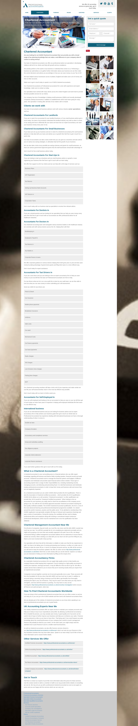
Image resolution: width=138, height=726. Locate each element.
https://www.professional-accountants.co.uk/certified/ (53, 656)
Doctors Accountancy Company (34, 718)
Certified (81, 12)
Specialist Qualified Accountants (33, 701)
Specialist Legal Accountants (33, 710)
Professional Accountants (31, 693)
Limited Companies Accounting (34, 716)
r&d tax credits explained (32, 712)
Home (26, 12)
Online (69, 12)
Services (96, 12)
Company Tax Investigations (33, 708)
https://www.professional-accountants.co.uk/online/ (57, 649)
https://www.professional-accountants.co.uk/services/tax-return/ (58, 662)
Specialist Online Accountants (32, 699)
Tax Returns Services (31, 704)
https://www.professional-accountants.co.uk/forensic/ (59, 643)
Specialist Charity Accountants (34, 724)
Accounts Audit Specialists (33, 706)
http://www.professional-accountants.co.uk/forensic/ (41, 630)
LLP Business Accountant (32, 722)
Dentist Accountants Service (33, 720)
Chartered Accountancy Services (33, 695)
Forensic (56, 12)
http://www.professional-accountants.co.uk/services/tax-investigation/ (52, 585)
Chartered (40, 12)
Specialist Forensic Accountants (33, 697)
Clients (109, 12)
